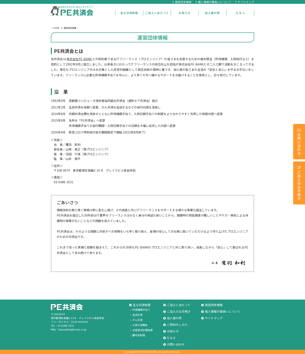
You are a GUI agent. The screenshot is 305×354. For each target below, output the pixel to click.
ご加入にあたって (157, 13)
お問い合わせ (299, 142)
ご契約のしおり (175, 324)
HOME (56, 27)
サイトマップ (244, 2)
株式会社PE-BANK (79, 59)
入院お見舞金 (139, 325)
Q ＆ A (240, 13)
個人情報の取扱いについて (213, 2)
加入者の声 (212, 13)
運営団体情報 (182, 2)
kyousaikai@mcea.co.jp (72, 329)
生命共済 (136, 315)
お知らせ (185, 13)
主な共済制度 (129, 13)
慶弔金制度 (137, 335)
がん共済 (136, 320)
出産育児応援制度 (141, 330)
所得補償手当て (140, 309)
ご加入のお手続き (299, 183)
